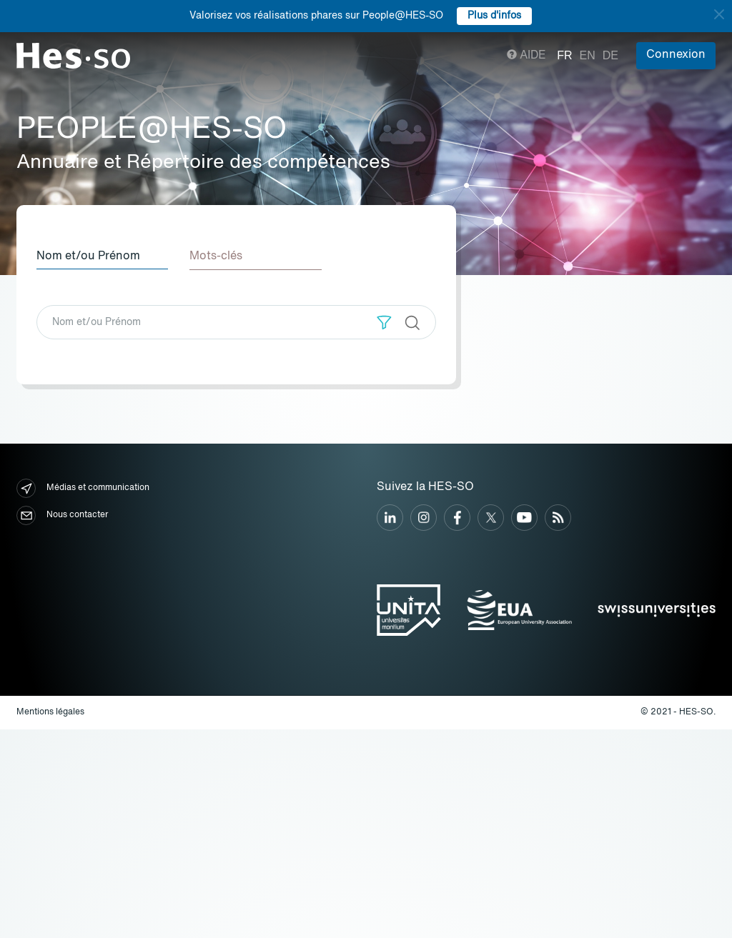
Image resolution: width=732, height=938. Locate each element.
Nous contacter (62, 515)
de (610, 55)
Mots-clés (217, 256)
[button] (384, 322)
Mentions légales (50, 711)
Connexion (676, 55)
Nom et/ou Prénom (88, 256)
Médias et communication (82, 488)
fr (564, 55)
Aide (526, 55)
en (587, 55)
